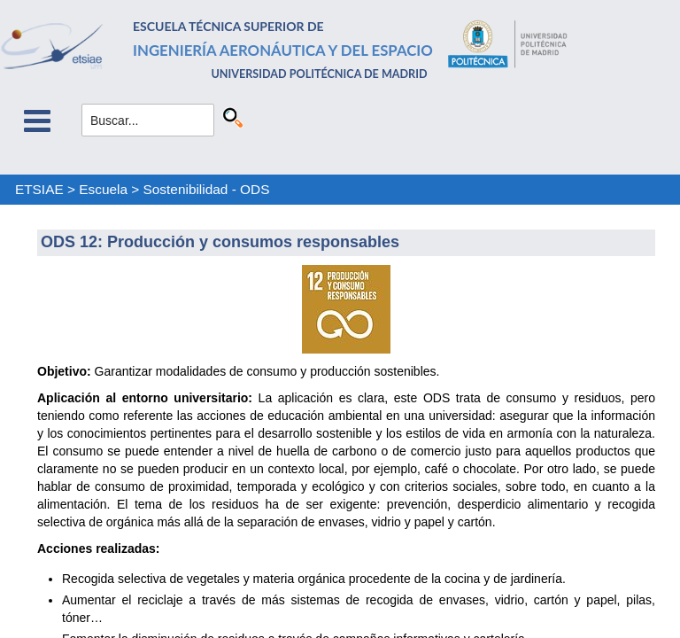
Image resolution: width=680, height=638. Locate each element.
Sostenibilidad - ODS (206, 189)
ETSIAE (39, 189)
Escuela (103, 189)
